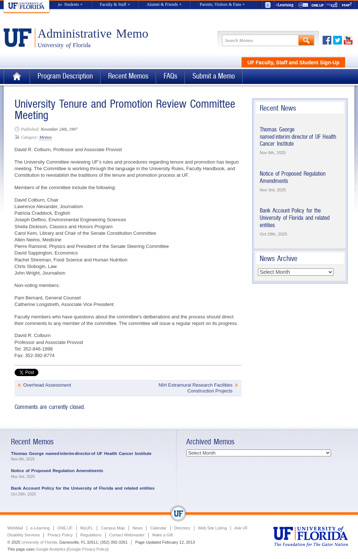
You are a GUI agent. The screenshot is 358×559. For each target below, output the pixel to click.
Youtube (348, 40)
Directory (182, 528)
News (138, 528)
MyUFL (86, 528)
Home (17, 76)
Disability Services (23, 535)
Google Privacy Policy (87, 549)
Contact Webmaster (127, 535)
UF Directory (268, 5)
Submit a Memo (214, 76)
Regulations (91, 535)
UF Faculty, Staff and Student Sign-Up (293, 62)
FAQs (170, 76)
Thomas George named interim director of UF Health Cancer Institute (298, 136)
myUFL (332, 5)
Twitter (337, 40)
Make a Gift (162, 535)
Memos (45, 137)
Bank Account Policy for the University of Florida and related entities (295, 217)
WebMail (303, 5)
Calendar (158, 528)
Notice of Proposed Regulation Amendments (57, 470)
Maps (347, 5)
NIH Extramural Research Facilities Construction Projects (195, 388)
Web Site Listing (212, 528)
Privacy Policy (59, 535)
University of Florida (39, 542)
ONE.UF (318, 5)
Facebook (327, 40)
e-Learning (285, 5)
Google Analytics (51, 549)
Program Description (65, 76)
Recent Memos (128, 76)
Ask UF (241, 528)
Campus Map (113, 528)
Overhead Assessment (47, 385)
